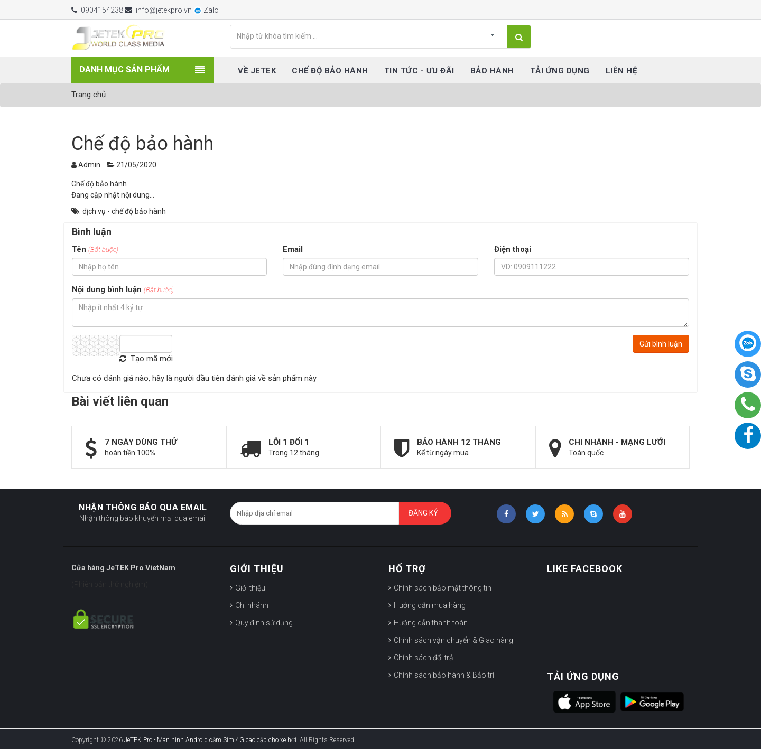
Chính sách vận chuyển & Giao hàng (453, 640)
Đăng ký (423, 513)
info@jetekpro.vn (158, 10)
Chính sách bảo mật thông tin (442, 588)
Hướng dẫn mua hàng (430, 605)
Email (293, 249)
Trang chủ (88, 94)
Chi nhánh (251, 605)
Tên (95, 249)
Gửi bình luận (660, 344)
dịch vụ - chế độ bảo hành (124, 211)
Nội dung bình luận (123, 289)
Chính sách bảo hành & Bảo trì (444, 675)
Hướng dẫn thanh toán (431, 623)
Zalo (206, 10)
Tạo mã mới (146, 358)
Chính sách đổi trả (423, 657)
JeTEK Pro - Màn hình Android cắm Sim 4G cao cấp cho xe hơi (210, 740)
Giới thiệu (250, 588)
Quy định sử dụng (264, 623)
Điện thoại (512, 249)
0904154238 (97, 10)
